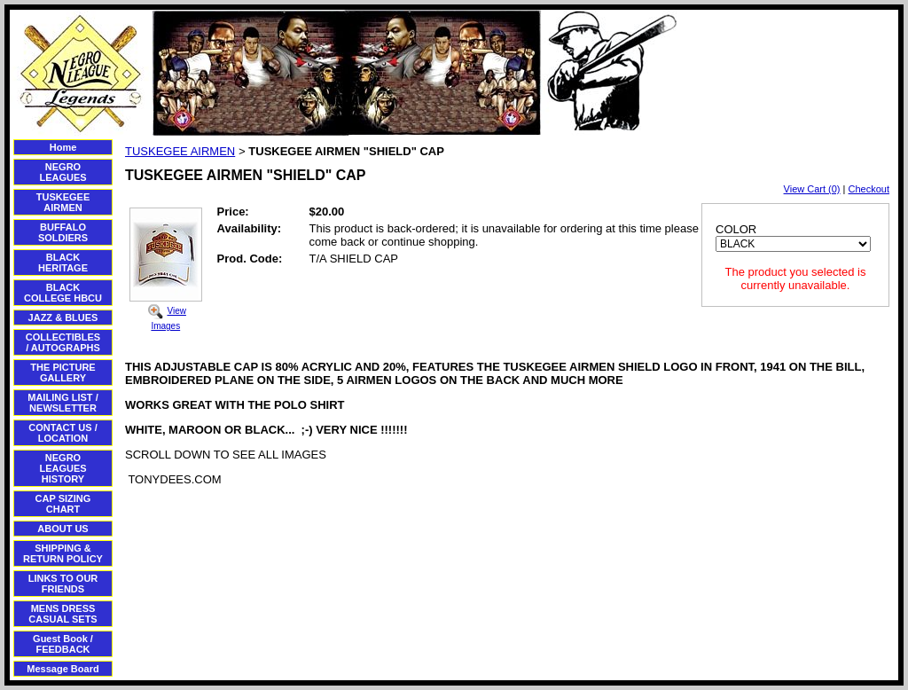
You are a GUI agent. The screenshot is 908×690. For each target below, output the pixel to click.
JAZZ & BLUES (63, 317)
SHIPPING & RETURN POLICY (63, 553)
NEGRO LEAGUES (62, 172)
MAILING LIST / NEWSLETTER (62, 402)
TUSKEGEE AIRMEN (63, 202)
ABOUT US (62, 528)
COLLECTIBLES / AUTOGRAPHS (63, 342)
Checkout (869, 189)
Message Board (62, 668)
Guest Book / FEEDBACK (63, 644)
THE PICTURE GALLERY (62, 372)
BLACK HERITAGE (63, 262)
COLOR (736, 229)
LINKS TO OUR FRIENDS (63, 583)
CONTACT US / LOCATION (62, 432)
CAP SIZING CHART (63, 503)
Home (63, 147)
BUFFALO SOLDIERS (63, 232)
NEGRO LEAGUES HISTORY (62, 468)
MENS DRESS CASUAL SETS (62, 613)
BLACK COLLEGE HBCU (63, 292)
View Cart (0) (812, 189)
